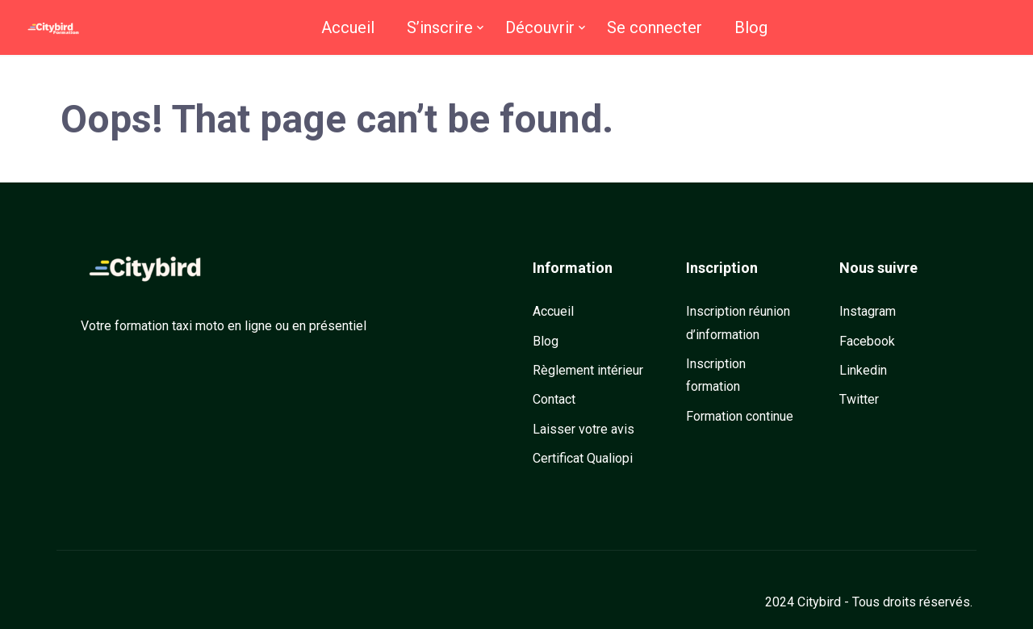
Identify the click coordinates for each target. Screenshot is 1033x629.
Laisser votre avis (583, 429)
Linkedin (863, 370)
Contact (554, 399)
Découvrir (540, 27)
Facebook (867, 341)
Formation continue (739, 416)
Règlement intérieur (588, 370)
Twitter (859, 399)
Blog (750, 27)
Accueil (347, 27)
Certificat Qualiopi (583, 458)
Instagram (867, 311)
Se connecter (654, 27)
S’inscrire (440, 27)
